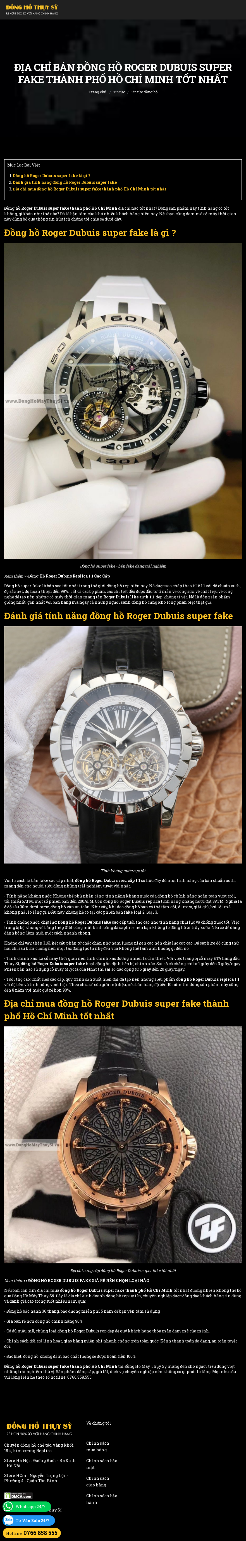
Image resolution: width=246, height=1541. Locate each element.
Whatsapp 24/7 (31, 1506)
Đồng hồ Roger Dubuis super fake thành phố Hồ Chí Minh (60, 208)
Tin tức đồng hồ (144, 91)
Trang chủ (97, 91)
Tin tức (119, 91)
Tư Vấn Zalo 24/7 (32, 1520)
